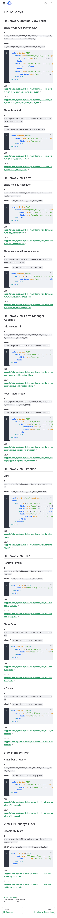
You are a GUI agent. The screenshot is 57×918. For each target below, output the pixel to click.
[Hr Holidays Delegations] (39, 910)
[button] (4, 3)
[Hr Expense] (12, 910)
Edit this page (10, 897)
